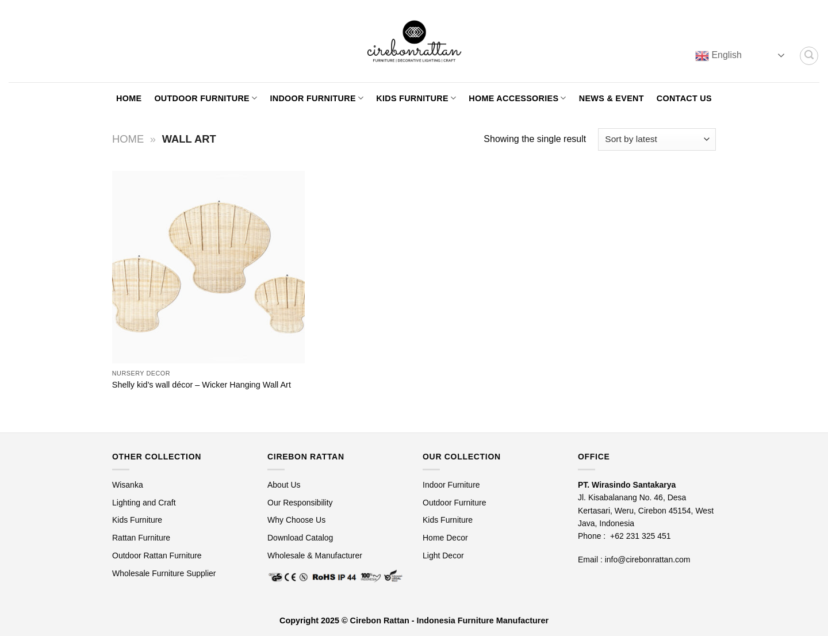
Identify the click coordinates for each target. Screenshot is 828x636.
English (718, 56)
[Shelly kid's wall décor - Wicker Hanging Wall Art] (208, 267)
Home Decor (445, 537)
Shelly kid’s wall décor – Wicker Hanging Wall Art (201, 384)
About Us (284, 484)
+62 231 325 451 (640, 536)
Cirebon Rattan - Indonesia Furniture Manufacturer (449, 620)
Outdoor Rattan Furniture (157, 555)
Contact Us (684, 98)
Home (128, 98)
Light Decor (443, 555)
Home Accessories (517, 98)
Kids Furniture (416, 98)
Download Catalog (300, 537)
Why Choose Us (296, 519)
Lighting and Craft (144, 502)
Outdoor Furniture (205, 98)
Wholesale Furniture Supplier (164, 573)
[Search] (809, 56)
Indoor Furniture (316, 98)
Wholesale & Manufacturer (314, 555)
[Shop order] (657, 139)
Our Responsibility (300, 502)
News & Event (611, 98)
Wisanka (128, 484)
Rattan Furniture (142, 537)
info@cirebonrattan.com (648, 559)
